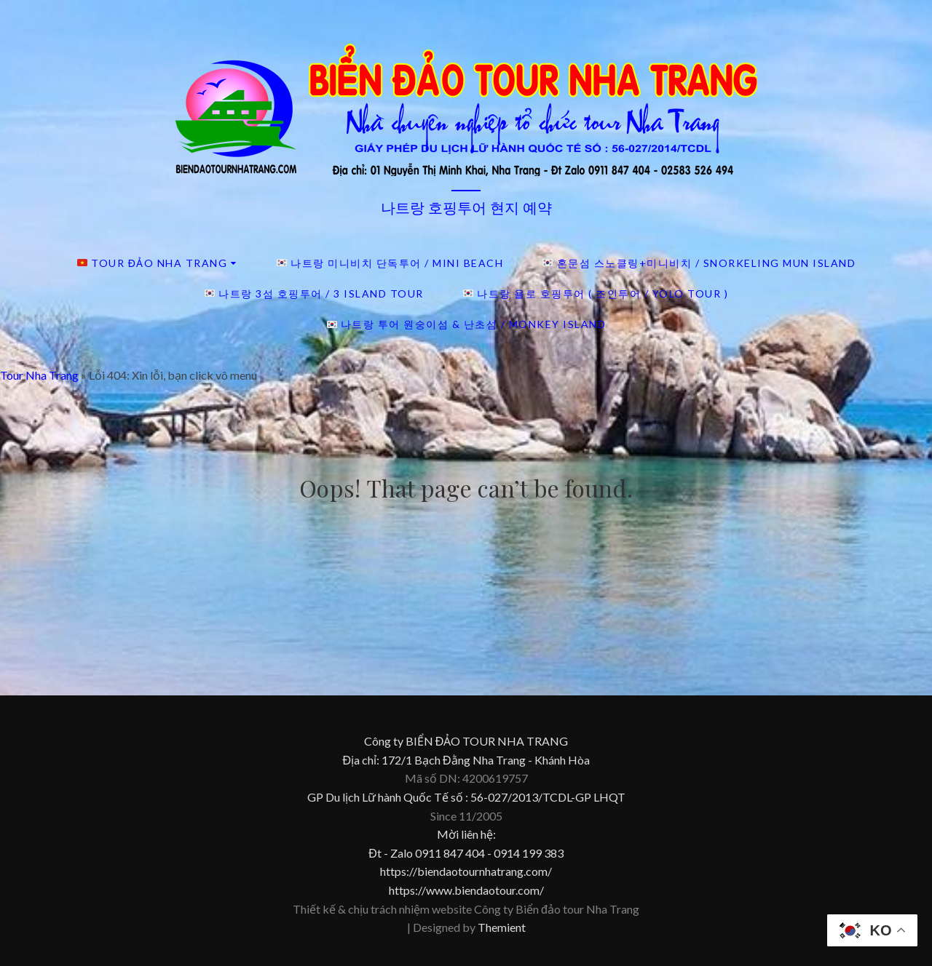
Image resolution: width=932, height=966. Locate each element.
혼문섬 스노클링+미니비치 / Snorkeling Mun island (699, 263)
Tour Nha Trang (39, 375)
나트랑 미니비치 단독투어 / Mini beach (390, 263)
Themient (502, 927)
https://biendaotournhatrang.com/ (466, 871)
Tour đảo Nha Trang (152, 263)
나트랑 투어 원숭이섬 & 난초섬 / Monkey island (467, 324)
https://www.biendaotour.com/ (466, 890)
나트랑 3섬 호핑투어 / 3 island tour (314, 293)
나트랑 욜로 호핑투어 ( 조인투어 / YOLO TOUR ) (595, 293)
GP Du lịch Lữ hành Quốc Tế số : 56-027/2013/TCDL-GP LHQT (466, 797)
